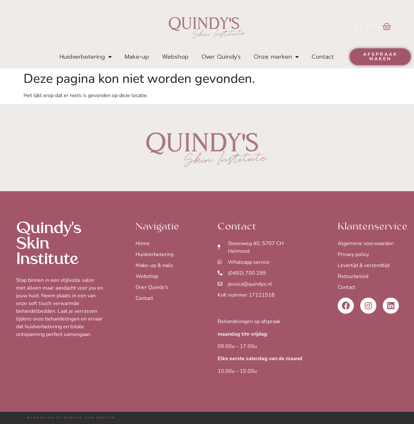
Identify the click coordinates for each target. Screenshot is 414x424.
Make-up (137, 56)
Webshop (175, 56)
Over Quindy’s (221, 56)
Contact (323, 56)
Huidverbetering (86, 57)
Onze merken (276, 57)
